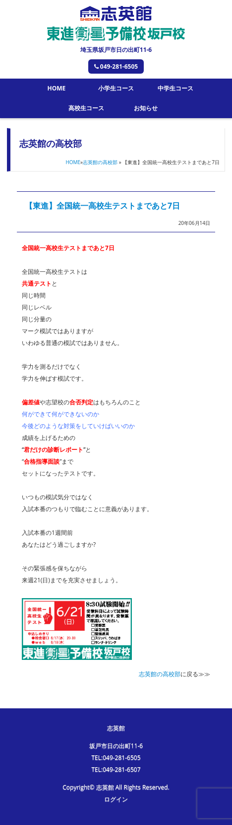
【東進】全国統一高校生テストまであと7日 (102, 205)
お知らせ (146, 108)
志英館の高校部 (100, 162)
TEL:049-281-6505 (115, 757)
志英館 (116, 728)
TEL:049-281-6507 (115, 769)
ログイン (116, 799)
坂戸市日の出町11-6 (116, 745)
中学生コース (175, 88)
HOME (56, 88)
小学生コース (116, 88)
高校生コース (86, 108)
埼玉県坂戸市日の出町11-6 (116, 49)
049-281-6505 (116, 66)
